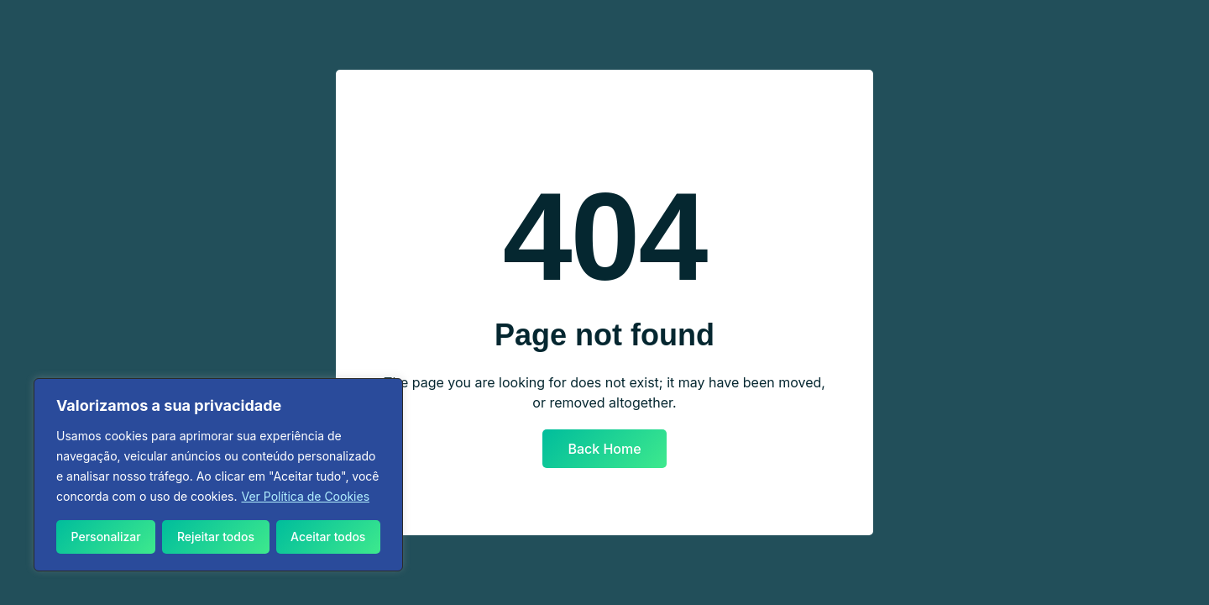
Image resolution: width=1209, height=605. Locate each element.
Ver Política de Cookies (305, 496)
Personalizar (106, 536)
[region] (218, 474)
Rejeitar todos (215, 536)
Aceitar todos (327, 536)
